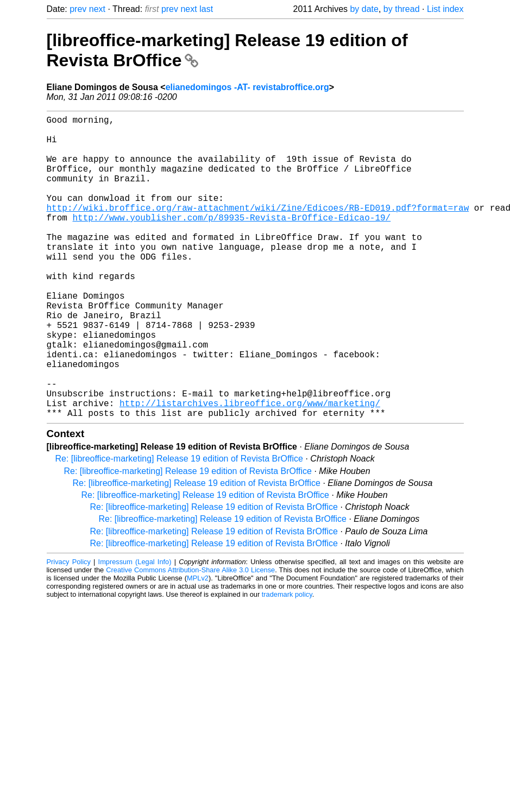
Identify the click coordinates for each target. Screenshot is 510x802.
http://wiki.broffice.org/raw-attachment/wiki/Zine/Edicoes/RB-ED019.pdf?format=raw (258, 229)
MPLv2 (198, 645)
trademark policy (287, 662)
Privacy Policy (69, 629)
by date (364, 9)
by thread (401, 9)
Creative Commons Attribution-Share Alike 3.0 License (190, 637)
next (97, 9)
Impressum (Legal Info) (135, 629)
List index (445, 9)
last (206, 9)
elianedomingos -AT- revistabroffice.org (247, 87)
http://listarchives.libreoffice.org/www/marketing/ (249, 468)
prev (78, 9)
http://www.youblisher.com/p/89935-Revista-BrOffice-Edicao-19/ (232, 241)
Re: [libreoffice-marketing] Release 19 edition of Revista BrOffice (179, 526)
